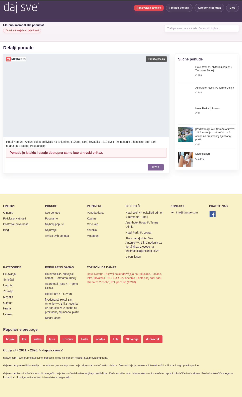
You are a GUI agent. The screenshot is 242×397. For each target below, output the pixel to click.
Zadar (84, 339)
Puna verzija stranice (149, 7)
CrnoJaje (92, 224)
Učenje (7, 314)
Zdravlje (8, 291)
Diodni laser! (133, 256)
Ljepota (7, 285)
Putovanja (9, 274)
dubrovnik (153, 339)
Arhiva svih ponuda (57, 235)
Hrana (7, 308)
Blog (232, 7)
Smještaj (8, 279)
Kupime (91, 218)
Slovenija (132, 339)
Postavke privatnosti (15, 224)
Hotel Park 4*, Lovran (138, 232)
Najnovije (51, 230)
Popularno (51, 218)
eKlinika (92, 230)
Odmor (7, 302)
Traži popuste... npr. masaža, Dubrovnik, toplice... (193, 28)
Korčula (68, 339)
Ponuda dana (95, 212)
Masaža (8, 297)
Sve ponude (52, 212)
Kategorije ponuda (209, 7)
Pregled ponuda (179, 7)
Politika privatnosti (14, 218)
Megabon (93, 235)
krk (24, 339)
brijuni (10, 339)
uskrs (37, 339)
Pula (116, 339)
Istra (52, 339)
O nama (8, 212)
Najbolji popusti (54, 224)
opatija (100, 339)
